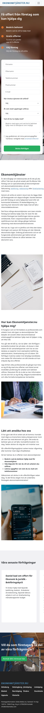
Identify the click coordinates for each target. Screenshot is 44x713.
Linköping (38, 687)
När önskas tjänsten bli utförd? (16, 99)
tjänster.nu (16, 3)
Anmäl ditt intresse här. (14, 658)
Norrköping (16, 691)
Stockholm (38, 691)
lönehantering (38, 188)
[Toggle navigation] (39, 3)
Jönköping (27, 687)
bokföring (14, 188)
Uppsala (4, 695)
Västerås (15, 695)
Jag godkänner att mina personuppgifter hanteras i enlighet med (21, 137)
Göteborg (5, 687)
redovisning (23, 188)
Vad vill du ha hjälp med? (14, 119)
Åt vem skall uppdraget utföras (16, 109)
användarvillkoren (32, 139)
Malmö (4, 691)
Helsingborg (16, 687)
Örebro (26, 691)
